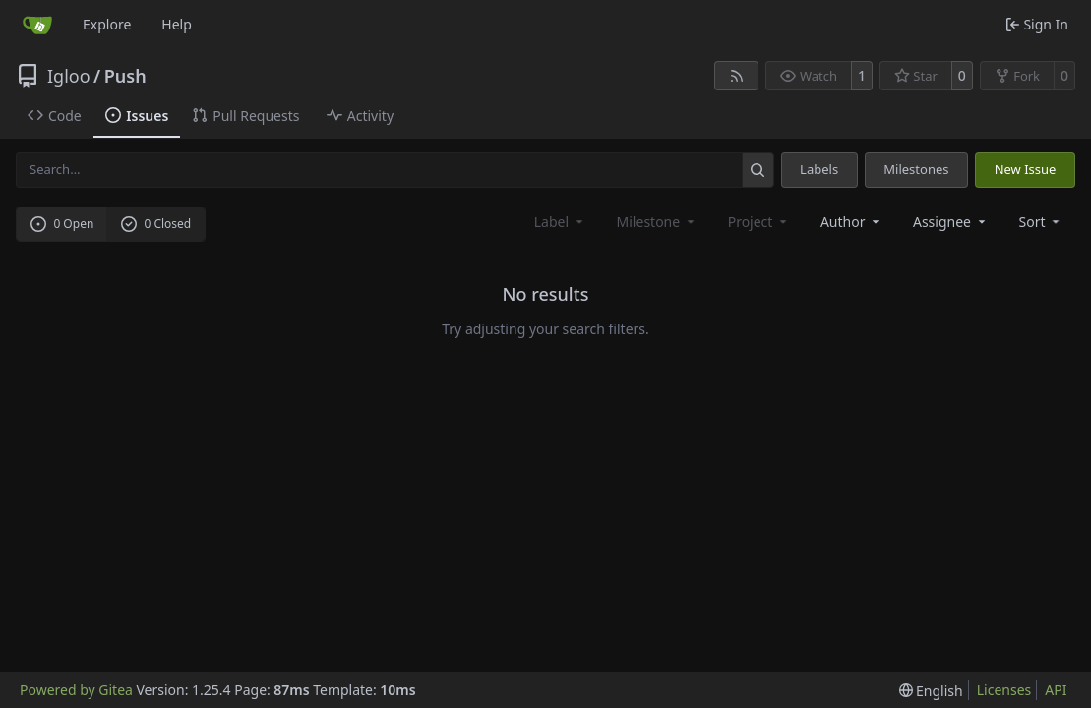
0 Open (62, 223)
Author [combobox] (851, 221)
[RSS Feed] (736, 75)
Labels (819, 169)
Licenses (1004, 689)
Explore (107, 24)
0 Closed (156, 223)
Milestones (915, 169)
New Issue (1026, 169)
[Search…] (758, 169)
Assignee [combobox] (951, 221)
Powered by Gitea (76, 689)
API (1055, 689)
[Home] (37, 24)
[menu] (1041, 222)
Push (125, 76)
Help (176, 24)
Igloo (69, 76)
